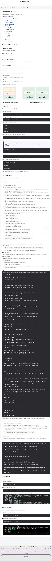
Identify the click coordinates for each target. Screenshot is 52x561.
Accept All (26, 553)
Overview (7, 33)
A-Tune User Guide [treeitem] (17, 7)
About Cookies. (45, 551)
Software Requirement (10, 22)
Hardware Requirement (10, 20)
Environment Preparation (9, 24)
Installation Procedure (10, 29)
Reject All (26, 556)
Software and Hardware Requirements (11, 18)
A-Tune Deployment (8, 31)
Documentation (4, 7)
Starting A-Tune (7, 39)
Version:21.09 (10, 7)
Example (8, 35)
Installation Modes (9, 27)
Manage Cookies (26, 559)
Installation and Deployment (27, 7)
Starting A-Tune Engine (9, 40)
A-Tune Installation (8, 25)
